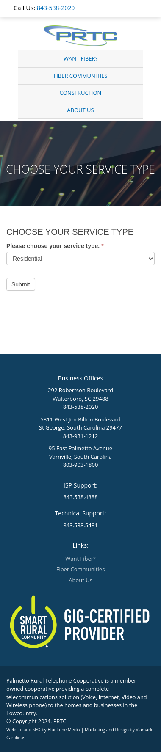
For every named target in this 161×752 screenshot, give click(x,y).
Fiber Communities (80, 76)
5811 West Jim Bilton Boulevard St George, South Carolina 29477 (80, 424)
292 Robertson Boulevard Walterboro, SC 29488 (80, 394)
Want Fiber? (80, 58)
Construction (81, 92)
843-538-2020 (56, 8)
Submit (20, 284)
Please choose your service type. (55, 245)
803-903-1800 (80, 464)
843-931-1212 (80, 436)
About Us (80, 110)
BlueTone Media (63, 730)
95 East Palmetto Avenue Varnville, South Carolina (80, 452)
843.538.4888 (80, 497)
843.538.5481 (80, 525)
